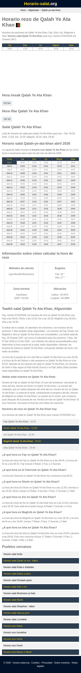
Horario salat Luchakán (15, 619)
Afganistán (33, 10)
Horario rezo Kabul (12, 626)
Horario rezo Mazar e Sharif (17, 652)
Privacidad (47, 663)
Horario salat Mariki (13, 600)
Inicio (23, 10)
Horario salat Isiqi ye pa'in (16, 613)
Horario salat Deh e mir (15, 587)
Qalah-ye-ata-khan (51, 10)
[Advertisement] (40, 70)
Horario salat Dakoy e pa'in (17, 574)
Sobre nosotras (62, 663)
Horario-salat (36, 3)
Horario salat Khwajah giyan (17, 580)
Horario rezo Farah (12, 645)
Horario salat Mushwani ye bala (19, 593)
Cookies (35, 663)
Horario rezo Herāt (12, 639)
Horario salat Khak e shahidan (18, 567)
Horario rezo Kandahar (14, 632)
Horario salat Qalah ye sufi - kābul (20, 560)
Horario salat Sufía (12, 554)
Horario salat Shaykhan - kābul (19, 606)
